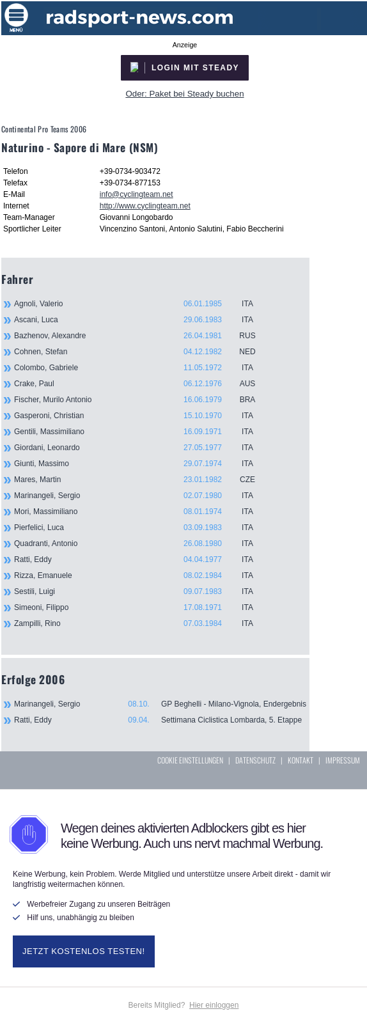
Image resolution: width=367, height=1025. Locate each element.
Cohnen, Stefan (142, 351)
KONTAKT (300, 760)
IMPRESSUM (342, 760)
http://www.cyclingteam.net (145, 205)
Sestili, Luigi (142, 591)
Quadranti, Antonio (142, 543)
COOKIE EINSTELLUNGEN (190, 760)
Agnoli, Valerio (142, 303)
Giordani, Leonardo (142, 447)
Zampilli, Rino (142, 623)
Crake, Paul (142, 383)
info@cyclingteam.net (136, 194)
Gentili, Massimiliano (142, 431)
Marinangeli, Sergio (142, 495)
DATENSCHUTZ (255, 760)
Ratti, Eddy (142, 559)
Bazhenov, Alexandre (142, 335)
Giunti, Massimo (142, 463)
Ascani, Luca (142, 319)
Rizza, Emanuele (142, 575)
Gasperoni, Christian (142, 415)
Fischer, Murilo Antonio (142, 399)
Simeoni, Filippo (142, 607)
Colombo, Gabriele (142, 367)
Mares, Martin (142, 479)
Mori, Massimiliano (142, 511)
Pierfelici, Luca (142, 527)
